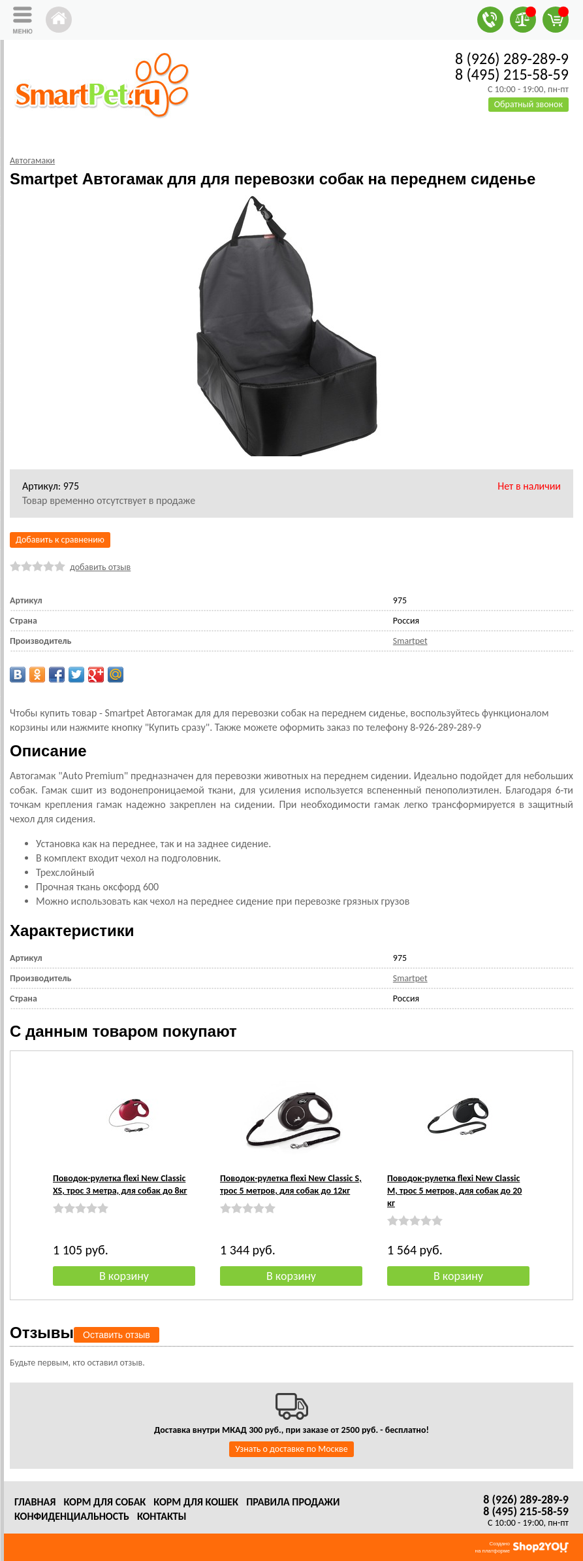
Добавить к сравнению (60, 539)
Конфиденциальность (71, 1516)
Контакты (162, 1516)
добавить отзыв (100, 567)
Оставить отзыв (116, 1335)
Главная (34, 1502)
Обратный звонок (528, 104)
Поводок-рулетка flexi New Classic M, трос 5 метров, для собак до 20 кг (454, 1191)
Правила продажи (292, 1502)
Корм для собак (104, 1502)
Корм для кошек (195, 1502)
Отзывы (42, 1332)
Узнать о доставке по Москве (291, 1448)
